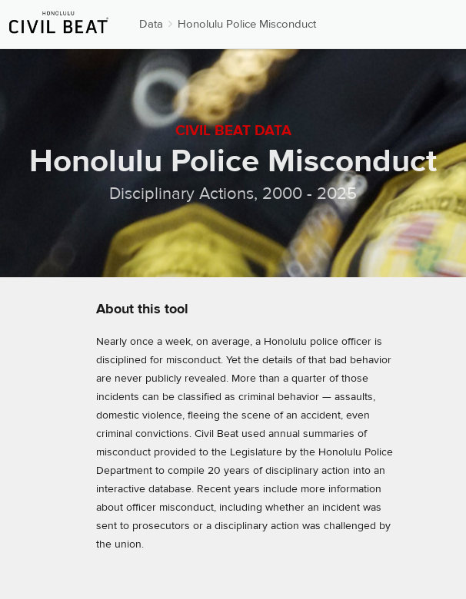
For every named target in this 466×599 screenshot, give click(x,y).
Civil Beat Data (233, 130)
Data (151, 24)
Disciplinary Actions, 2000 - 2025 (233, 193)
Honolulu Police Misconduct (247, 24)
